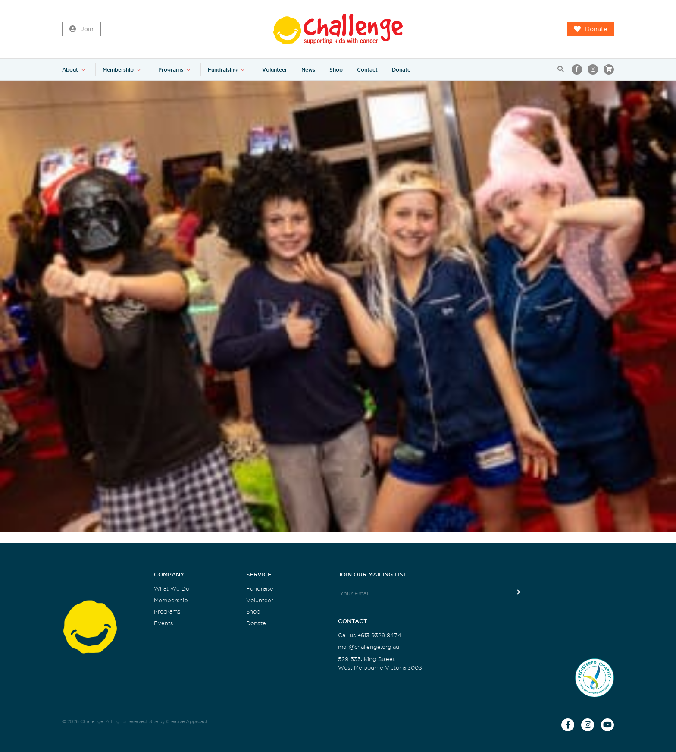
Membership (118, 69)
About (70, 69)
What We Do (171, 589)
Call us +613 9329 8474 (369, 635)
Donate (590, 29)
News (308, 69)
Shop (336, 69)
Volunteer (274, 69)
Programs (170, 69)
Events (163, 623)
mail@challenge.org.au (368, 647)
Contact (367, 69)
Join (81, 29)
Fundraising (223, 69)
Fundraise (259, 589)
